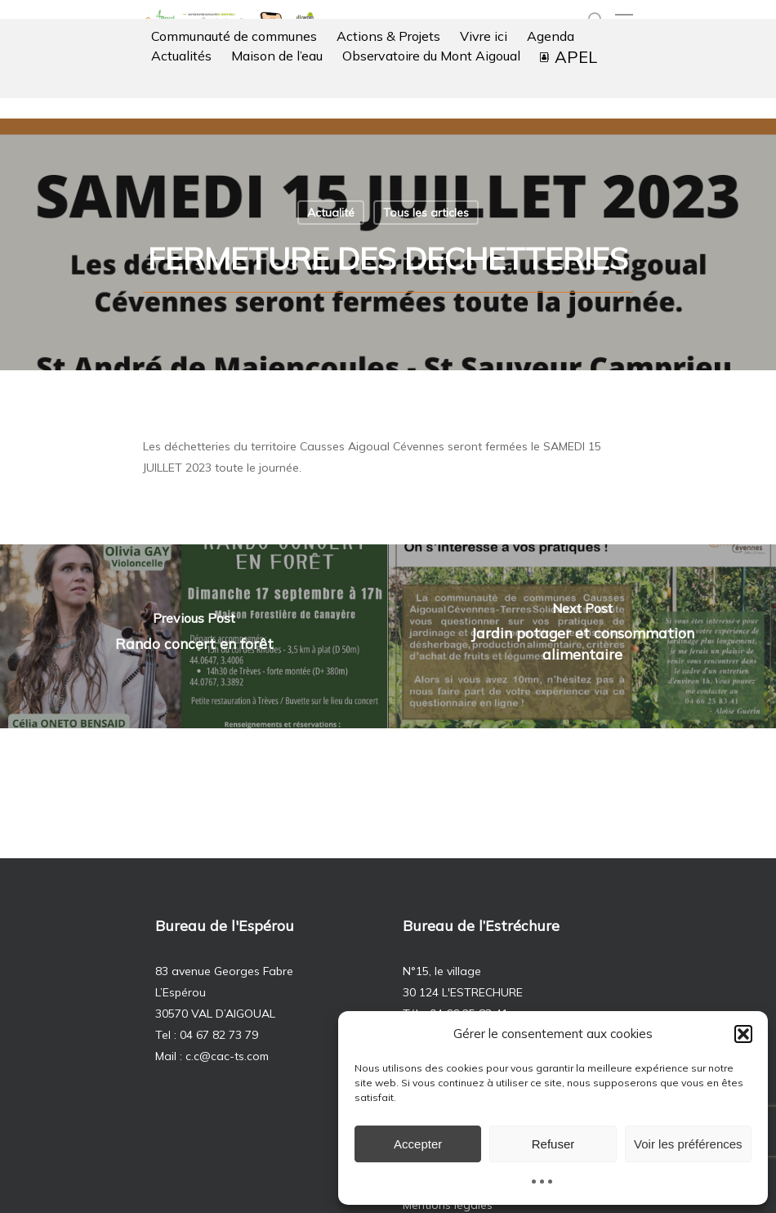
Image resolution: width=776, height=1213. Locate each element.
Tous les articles (426, 212)
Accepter (418, 1144)
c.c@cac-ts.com (227, 1056)
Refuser (553, 1144)
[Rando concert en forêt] (194, 636)
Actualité (331, 212)
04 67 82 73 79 (219, 1034)
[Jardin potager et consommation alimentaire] (582, 636)
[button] (743, 1034)
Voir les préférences (688, 1144)
